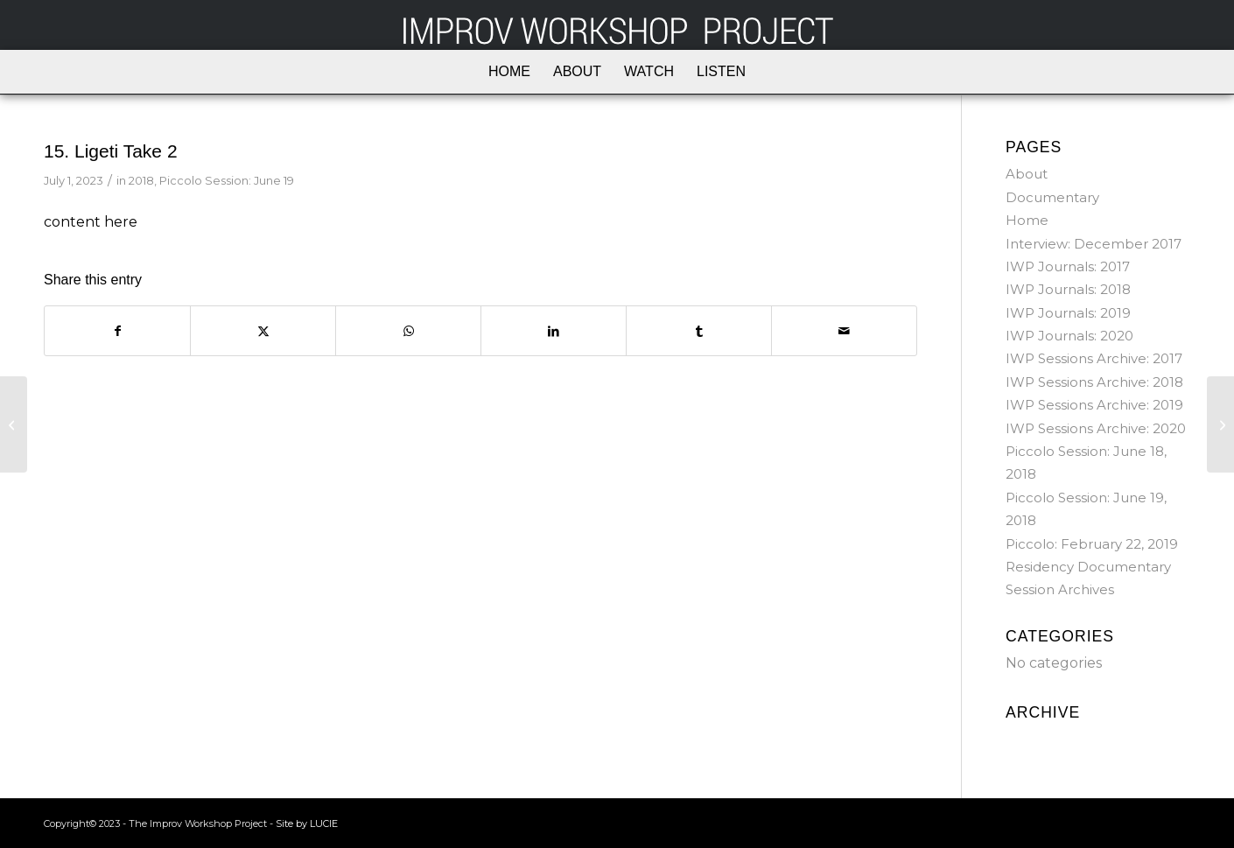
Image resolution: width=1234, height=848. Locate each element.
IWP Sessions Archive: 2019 (1094, 404)
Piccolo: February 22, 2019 (1092, 544)
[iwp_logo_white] (617, 25)
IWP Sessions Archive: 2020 (1096, 428)
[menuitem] (509, 72)
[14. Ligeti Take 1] (13, 424)
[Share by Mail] (844, 330)
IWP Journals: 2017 (1068, 266)
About (1027, 173)
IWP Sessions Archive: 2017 (1094, 358)
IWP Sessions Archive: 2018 (1094, 382)
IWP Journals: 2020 (1069, 335)
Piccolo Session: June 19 (226, 180)
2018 (141, 180)
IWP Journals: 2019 (1068, 313)
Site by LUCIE (307, 823)
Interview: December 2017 (1093, 243)
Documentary (1052, 197)
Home (1027, 220)
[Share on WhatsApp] (408, 330)
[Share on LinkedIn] (553, 330)
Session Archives (1060, 589)
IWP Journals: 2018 (1068, 289)
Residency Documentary (1088, 566)
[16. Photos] (1220, 424)
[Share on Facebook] (117, 330)
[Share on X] (263, 330)
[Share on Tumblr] (699, 330)
